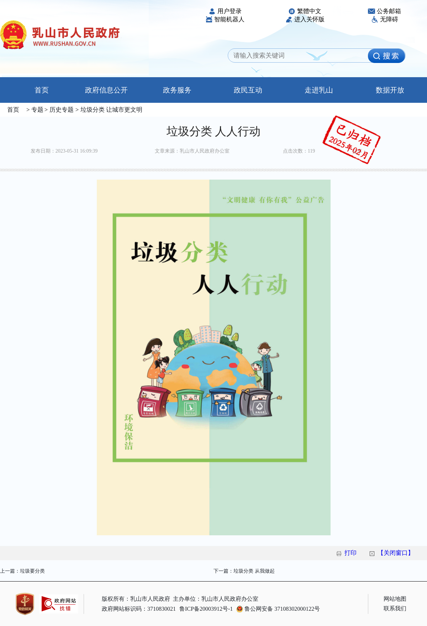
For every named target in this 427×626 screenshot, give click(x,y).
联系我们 (395, 608)
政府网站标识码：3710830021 (139, 609)
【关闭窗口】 (396, 553)
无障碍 (384, 19)
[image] (386, 56)
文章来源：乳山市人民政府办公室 (192, 151)
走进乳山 (319, 90)
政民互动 (248, 90)
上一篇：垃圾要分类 (22, 571)
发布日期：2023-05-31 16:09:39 (64, 151)
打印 (350, 553)
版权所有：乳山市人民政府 (136, 599)
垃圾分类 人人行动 (213, 131)
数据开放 (390, 90)
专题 (36, 109)
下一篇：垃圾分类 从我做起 (244, 571)
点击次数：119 (299, 151)
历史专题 (60, 109)
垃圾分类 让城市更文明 (110, 109)
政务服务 (177, 90)
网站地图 (395, 599)
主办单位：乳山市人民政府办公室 (215, 599)
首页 (35, 90)
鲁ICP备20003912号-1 (206, 609)
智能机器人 (224, 19)
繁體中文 (304, 11)
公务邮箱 (384, 11)
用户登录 (225, 11)
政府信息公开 (106, 90)
